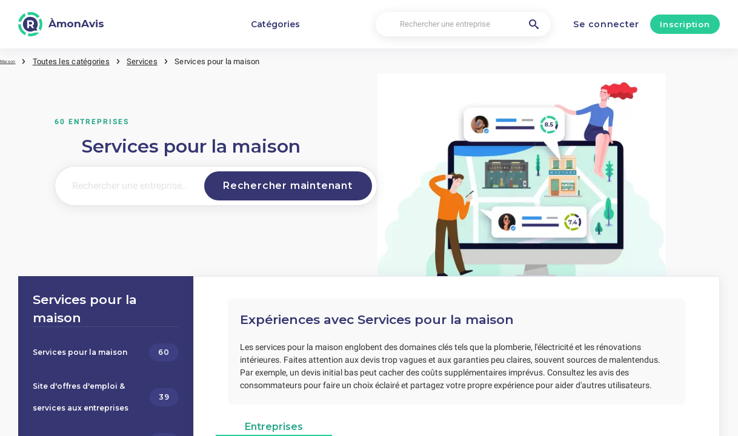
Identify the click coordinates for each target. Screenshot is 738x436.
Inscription (685, 24)
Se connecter (606, 24)
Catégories (275, 24)
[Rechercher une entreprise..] (127, 185)
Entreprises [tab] (274, 422)
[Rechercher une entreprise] (463, 24)
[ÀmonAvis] (61, 24)
